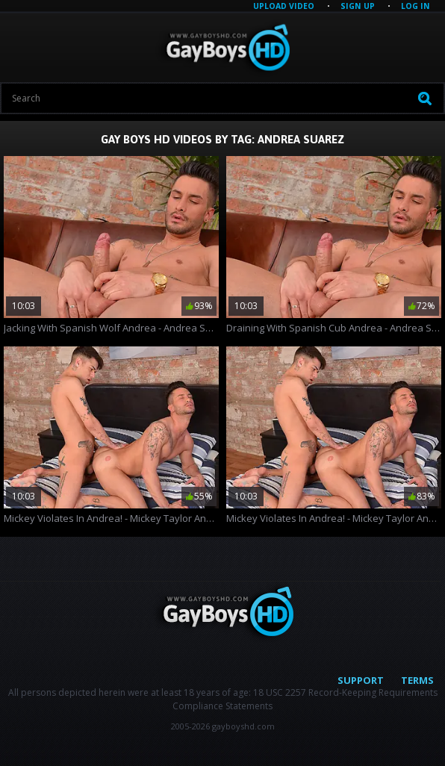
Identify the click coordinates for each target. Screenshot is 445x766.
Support (360, 680)
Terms (417, 680)
